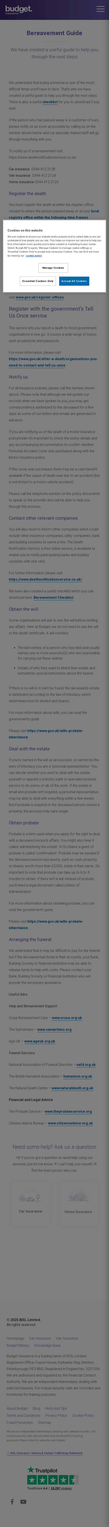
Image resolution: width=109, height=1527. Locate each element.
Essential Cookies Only (37, 280)
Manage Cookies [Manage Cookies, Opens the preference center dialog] (53, 267)
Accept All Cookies (74, 280)
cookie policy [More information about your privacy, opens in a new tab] (34, 255)
